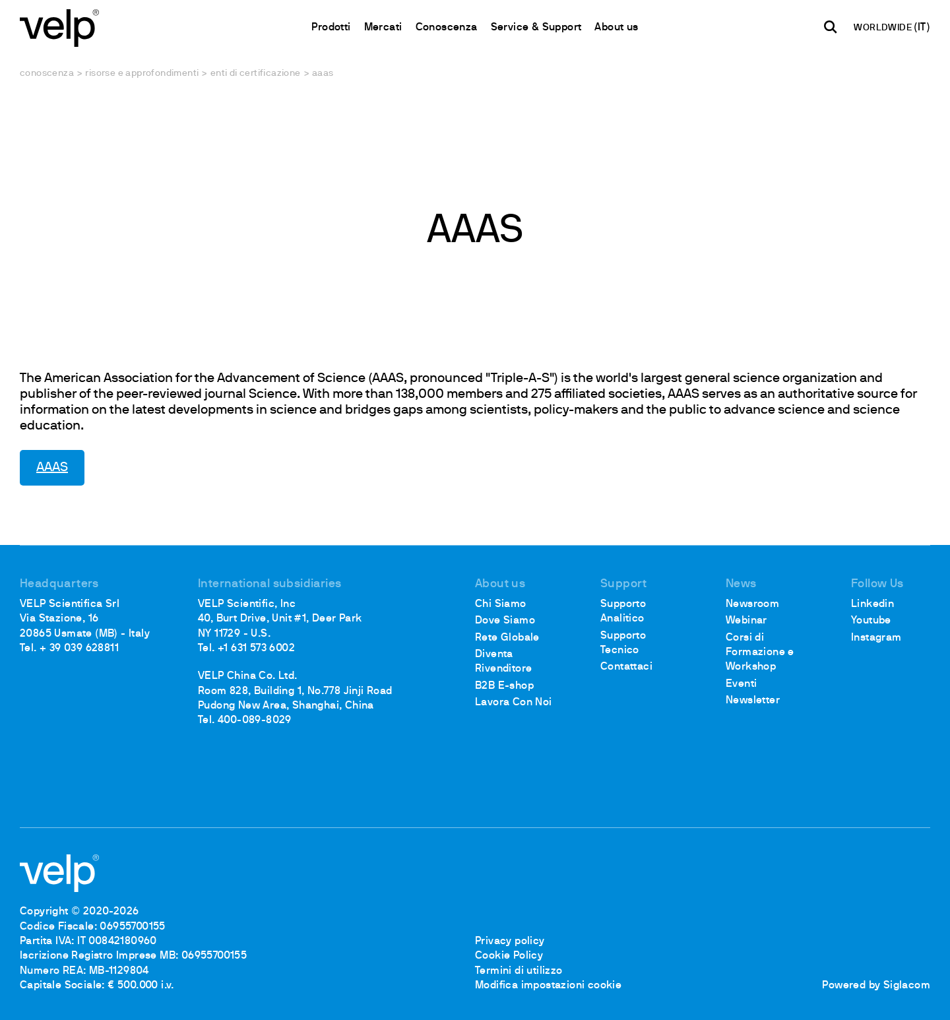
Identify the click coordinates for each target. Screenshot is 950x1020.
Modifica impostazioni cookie (548, 985)
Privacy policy (510, 941)
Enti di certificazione (255, 73)
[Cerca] (830, 27)
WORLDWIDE (884, 28)
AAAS (52, 468)
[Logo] (59, 26)
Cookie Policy (509, 956)
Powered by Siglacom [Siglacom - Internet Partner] (876, 985)
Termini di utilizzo (519, 971)
